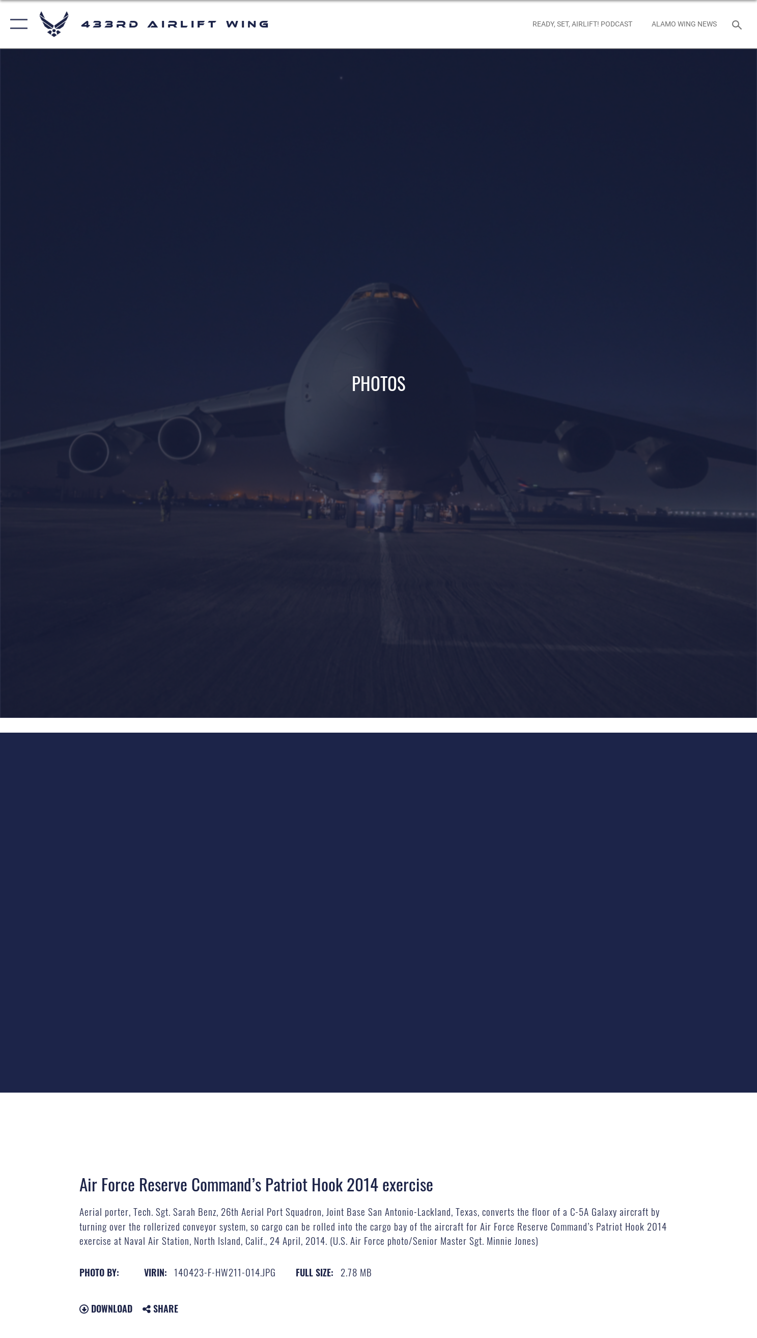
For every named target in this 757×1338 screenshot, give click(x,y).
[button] (16, 24)
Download (105, 1308)
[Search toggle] (738, 24)
